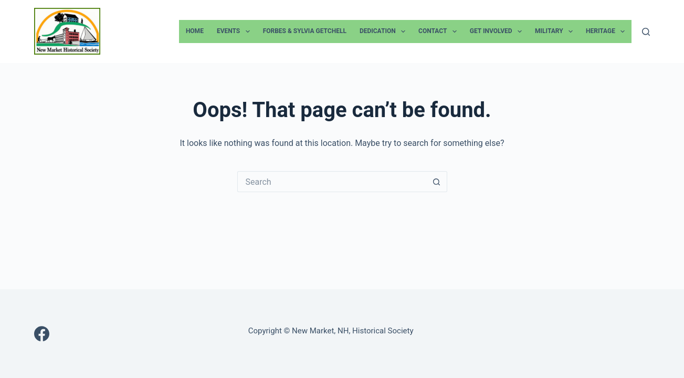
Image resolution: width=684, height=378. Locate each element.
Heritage (607, 31)
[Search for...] (331, 181)
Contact (439, 31)
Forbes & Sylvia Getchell (304, 31)
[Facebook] (41, 333)
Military (556, 31)
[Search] (646, 32)
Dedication (384, 31)
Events (235, 31)
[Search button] (436, 181)
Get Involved (498, 31)
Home (195, 31)
